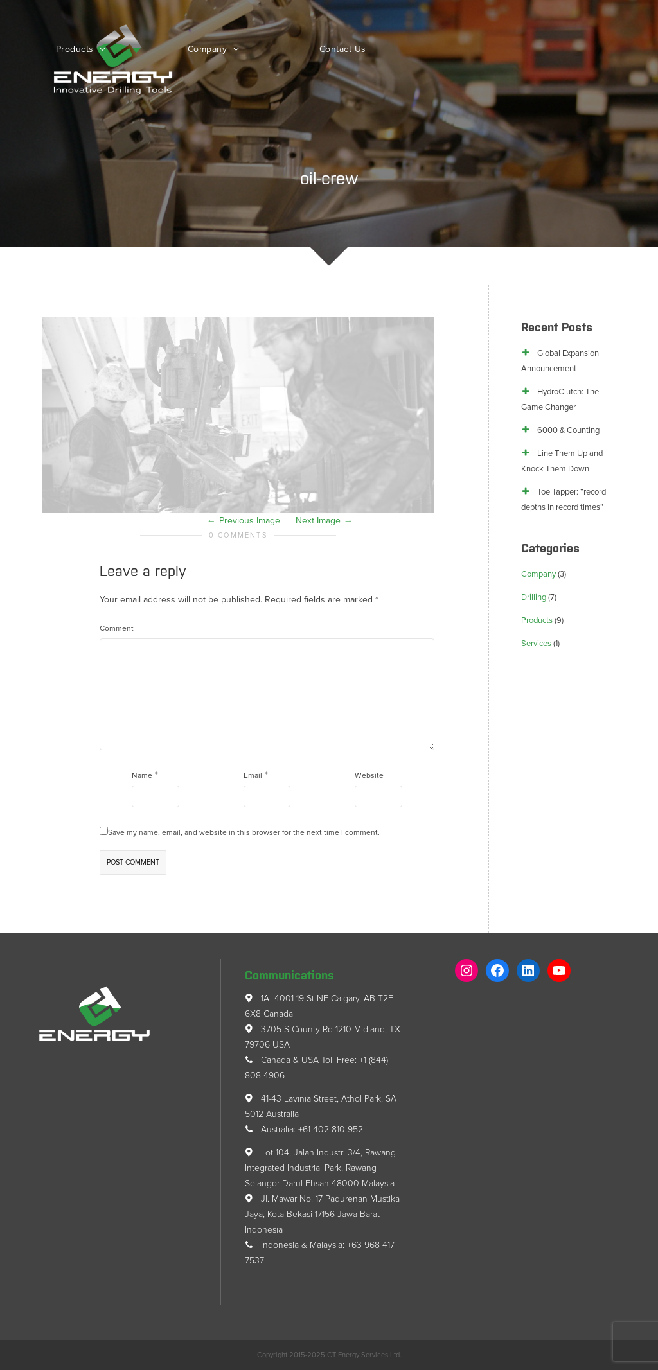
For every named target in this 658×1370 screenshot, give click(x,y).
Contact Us (342, 49)
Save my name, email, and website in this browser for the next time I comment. (244, 832)
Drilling (533, 597)
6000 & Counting (568, 430)
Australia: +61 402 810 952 (304, 1129)
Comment (117, 628)
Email (253, 775)
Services (536, 643)
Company (209, 49)
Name (142, 775)
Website (369, 775)
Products (76, 49)
